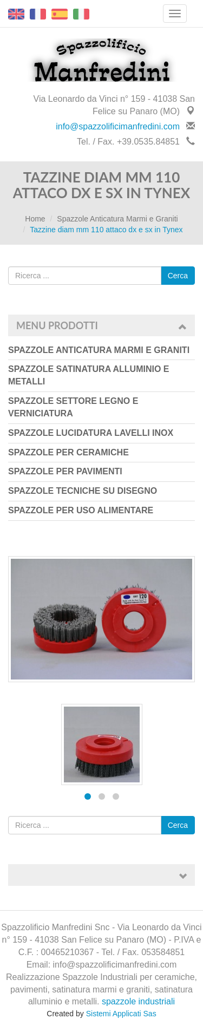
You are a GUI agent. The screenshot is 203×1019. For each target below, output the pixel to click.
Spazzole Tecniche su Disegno (82, 490)
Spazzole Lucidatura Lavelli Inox (90, 432)
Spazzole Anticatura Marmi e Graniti (117, 218)
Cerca (178, 275)
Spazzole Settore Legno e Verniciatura (73, 407)
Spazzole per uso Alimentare (80, 510)
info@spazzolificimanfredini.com (118, 126)
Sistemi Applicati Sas (121, 1013)
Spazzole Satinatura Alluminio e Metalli (88, 375)
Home (35, 218)
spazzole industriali (138, 1001)
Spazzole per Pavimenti (65, 471)
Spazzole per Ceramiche (68, 452)
